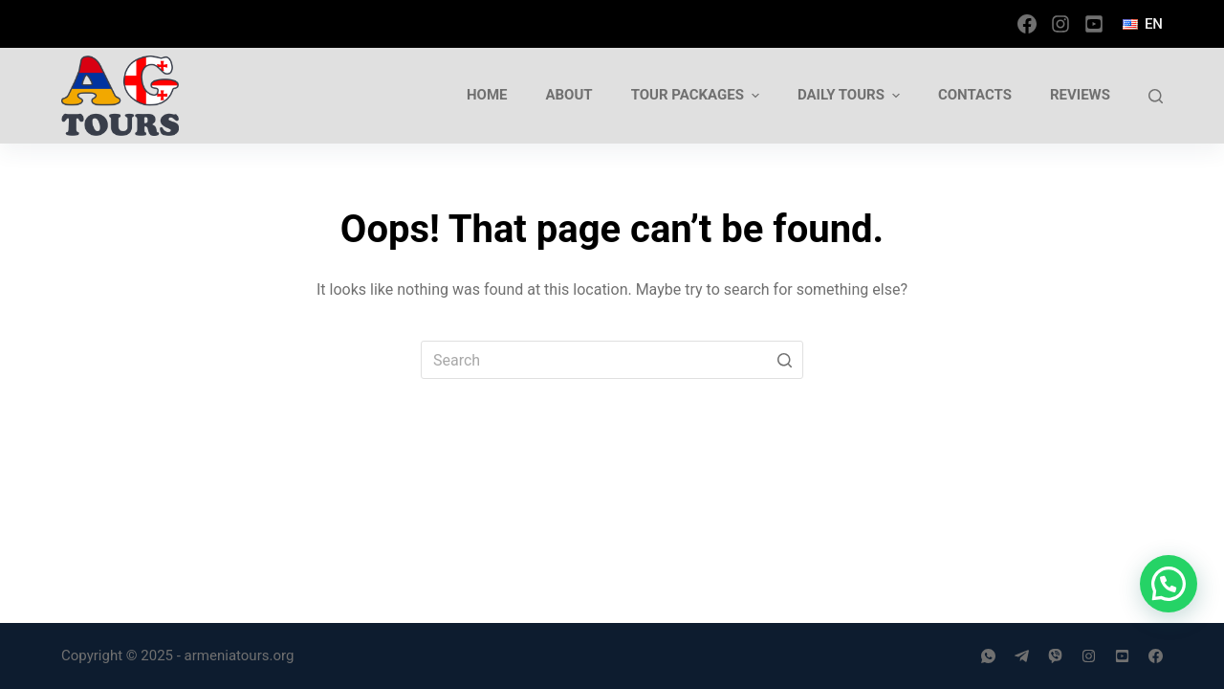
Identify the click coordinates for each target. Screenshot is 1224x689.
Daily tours (851, 95)
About (568, 94)
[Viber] (1055, 656)
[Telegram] (1022, 656)
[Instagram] (1060, 23)
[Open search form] (1155, 96)
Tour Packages (697, 95)
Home (487, 94)
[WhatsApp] (988, 656)
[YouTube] (1094, 23)
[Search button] (784, 360)
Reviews (1080, 94)
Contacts (975, 94)
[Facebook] (1027, 23)
